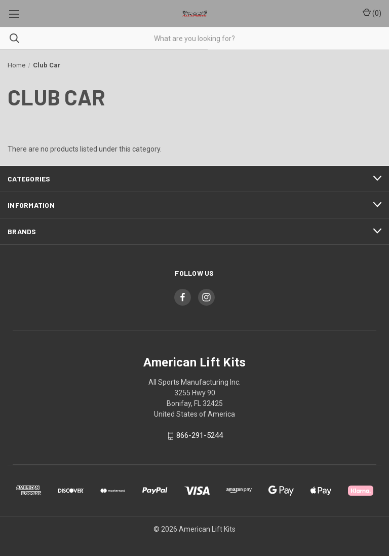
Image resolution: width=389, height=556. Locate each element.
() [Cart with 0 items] (372, 12)
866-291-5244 (199, 435)
